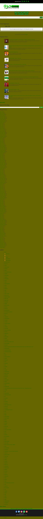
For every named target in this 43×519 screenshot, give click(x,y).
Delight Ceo (6, 333)
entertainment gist (7, 350)
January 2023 (2, 161)
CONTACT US (17, 508)
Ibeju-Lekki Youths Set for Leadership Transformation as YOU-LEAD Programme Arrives (23, 76)
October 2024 (2, 134)
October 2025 (2, 119)
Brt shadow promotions (8, 311)
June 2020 (1, 201)
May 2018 (1, 229)
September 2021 (3, 182)
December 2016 (2, 243)
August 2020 (2, 198)
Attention (6, 288)
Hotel (5, 384)
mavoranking (6, 416)
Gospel (5, 369)
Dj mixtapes (6, 340)
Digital (5, 335)
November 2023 (2, 149)
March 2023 (2, 159)
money (5, 427)
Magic (5, 414)
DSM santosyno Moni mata (9, 341)
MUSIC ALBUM (6, 441)
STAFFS (22, 508)
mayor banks (6, 418)
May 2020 (1, 202)
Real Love (6, 464)
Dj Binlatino (6, 336)
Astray (5, 286)
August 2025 (2, 122)
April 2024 (1, 142)
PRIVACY (25, 508)
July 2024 (1, 138)
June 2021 (1, 186)
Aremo (5, 280)
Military (5, 421)
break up (6, 308)
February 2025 (2, 129)
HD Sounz (6, 376)
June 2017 (1, 238)
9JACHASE (2, 102)
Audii (5, 290)
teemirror (6, 486)
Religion (5, 469)
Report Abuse (3, 506)
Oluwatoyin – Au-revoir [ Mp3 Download (11, 451)
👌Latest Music (7, 253)
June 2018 (1, 228)
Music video (6, 442)
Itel (4, 396)
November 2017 (2, 236)
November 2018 (2, 221)
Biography (6, 301)
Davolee (5, 331)
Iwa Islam (6, 398)
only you (5, 452)
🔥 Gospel (6, 257)
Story (5, 481)
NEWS (27, 12)
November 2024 (2, 133)
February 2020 (2, 206)
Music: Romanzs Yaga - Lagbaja (9, 444)
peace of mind (6, 454)
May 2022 (1, 172)
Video (5, 496)
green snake (6, 373)
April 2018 (1, 230)
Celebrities (6, 316)
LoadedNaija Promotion (8, 409)
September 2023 (3, 151)
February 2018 (2, 233)
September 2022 (3, 166)
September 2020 (3, 197)
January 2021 (2, 192)
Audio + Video (6, 293)
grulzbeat (6, 374)
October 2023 (2, 150)
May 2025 (1, 126)
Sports (5, 479)
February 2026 (2, 114)
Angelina (5, 277)
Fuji (5, 364)
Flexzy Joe (6, 359)
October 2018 (2, 223)
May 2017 (1, 239)
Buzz (5, 315)
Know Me (6, 401)
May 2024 (1, 141)
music (5, 437)
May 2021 (1, 187)
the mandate (6, 487)
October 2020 (2, 196)
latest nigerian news (7, 404)
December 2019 (2, 209)
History (5, 381)
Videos (5, 497)
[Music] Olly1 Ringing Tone (13, 51)
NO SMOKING (6, 447)
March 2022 (2, 174)
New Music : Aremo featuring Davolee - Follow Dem (17, 64)
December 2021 (2, 178)
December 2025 (2, 117)
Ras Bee (5, 461)
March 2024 (2, 143)
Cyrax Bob (6, 328)
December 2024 (2, 132)
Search (41, 17)
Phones (5, 457)
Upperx (5, 492)
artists (5, 285)
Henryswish (6, 379)
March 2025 (2, 128)
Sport (5, 477)
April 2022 (1, 173)
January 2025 (2, 131)
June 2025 (1, 124)
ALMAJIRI (5, 273)
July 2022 (1, 169)
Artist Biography (7, 283)
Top (5, 489)
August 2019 (2, 213)
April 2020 (1, 204)
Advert (5, 265)
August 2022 (2, 168)
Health (5, 378)
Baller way (6, 298)
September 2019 (3, 211)
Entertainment (6, 348)
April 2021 (1, 188)
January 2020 (2, 207)
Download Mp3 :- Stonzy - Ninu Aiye (15, 58)
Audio (5, 291)
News (5, 446)
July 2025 (1, 123)
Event (5, 354)
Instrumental (6, 393)
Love (5, 411)
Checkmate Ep (6, 318)
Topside (5, 491)
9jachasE (25, 514)
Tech (5, 484)
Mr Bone (5, 434)
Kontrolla (6, 403)
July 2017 (1, 237)
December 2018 (2, 220)
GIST (21, 12)
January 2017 (2, 242)
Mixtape (5, 423)
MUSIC (19, 12)
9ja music (6, 263)
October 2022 (2, 165)
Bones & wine (6, 305)
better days (6, 300)
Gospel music (6, 371)
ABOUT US (13, 508)
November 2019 (2, 210)
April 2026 (1, 111)
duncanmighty (6, 343)
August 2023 (2, 152)
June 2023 (1, 155)
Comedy (5, 321)
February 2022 (2, 175)
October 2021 (2, 181)
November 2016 (2, 244)
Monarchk (6, 426)
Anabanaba (6, 275)
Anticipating (6, 278)
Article (5, 281)
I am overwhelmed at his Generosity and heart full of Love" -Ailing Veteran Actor (18, 388)
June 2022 (1, 170)
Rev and (5, 471)
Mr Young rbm (6, 436)
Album (5, 270)
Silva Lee (6, 474)
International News (7, 394)
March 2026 (2, 113)
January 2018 (2, 234)
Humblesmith (6, 386)
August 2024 (2, 137)
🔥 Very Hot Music (7, 260)
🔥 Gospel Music (7, 258)
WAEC (5, 499)
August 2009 (2, 247)
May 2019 (1, 216)
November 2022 (2, 164)
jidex (5, 399)
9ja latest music (7, 262)
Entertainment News (7, 351)
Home (5, 517)
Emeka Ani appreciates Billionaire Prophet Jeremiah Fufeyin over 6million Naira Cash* (18, 346)
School (5, 472)
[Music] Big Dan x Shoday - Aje (14, 83)
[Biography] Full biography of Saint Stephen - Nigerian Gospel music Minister (22, 39)
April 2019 (1, 218)
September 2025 (3, 120)
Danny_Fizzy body (7, 330)
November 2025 (2, 118)
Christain (6, 320)
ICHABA (5, 389)
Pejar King (6, 456)
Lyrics (5, 413)
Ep (4, 353)
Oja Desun (6, 449)
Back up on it (6, 295)
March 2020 (2, 205)
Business (6, 313)
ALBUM (24, 12)
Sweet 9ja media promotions (9, 482)
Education (6, 345)
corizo (5, 325)
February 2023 (2, 160)
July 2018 (1, 227)
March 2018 (2, 232)
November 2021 (2, 179)
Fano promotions (7, 356)
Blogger (26, 34)
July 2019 (1, 214)
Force (5, 361)
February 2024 (2, 145)
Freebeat (6, 363)
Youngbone (6, 502)
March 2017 (2, 241)
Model (5, 424)
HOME (16, 12)
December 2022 (2, 163)
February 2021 (2, 191)
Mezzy (5, 419)
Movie (5, 433)
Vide (5, 494)
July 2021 (1, 184)
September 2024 (3, 136)
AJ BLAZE (5, 268)
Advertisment (6, 267)
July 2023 (1, 154)
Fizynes (5, 358)
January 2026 (2, 115)
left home (6, 406)
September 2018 (3, 224)
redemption (6, 466)
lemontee (6, 408)
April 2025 (1, 127)
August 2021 (2, 183)
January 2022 (2, 177)
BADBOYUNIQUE (7, 296)
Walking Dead (6, 501)
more (5, 431)
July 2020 (1, 200)
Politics (5, 459)
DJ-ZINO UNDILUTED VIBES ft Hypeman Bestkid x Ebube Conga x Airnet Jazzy (21, 70)
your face (6, 504)
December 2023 (2, 147)
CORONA (5, 326)
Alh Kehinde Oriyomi (7, 272)
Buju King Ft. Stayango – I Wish (14, 89)
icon (5, 391)
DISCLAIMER (30, 508)
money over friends (7, 429)
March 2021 (2, 189)
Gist (5, 368)
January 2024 (2, 146)
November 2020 (2, 195)
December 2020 (2, 193)
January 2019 (2, 219)
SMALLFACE (6, 476)
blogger (5, 303)
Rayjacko (6, 462)
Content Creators (7, 323)
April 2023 (1, 157)
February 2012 (2, 246)
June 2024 (1, 140)
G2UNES (5, 366)
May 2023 (1, 156)
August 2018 (2, 225)
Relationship (6, 467)
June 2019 (1, 215)
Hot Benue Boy (7, 383)
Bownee (5, 306)
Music (5, 252)
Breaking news (7, 310)
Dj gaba (5, 338)
